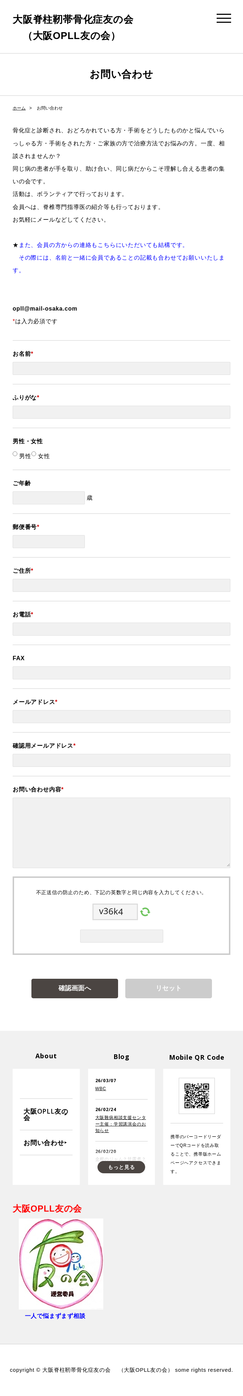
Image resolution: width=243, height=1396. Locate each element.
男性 (24, 456)
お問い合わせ (43, 1142)
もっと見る (121, 1167)
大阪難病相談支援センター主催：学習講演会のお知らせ (120, 1124)
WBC (100, 1088)
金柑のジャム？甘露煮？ (120, 1159)
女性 (43, 456)
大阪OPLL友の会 (45, 1114)
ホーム (19, 108)
